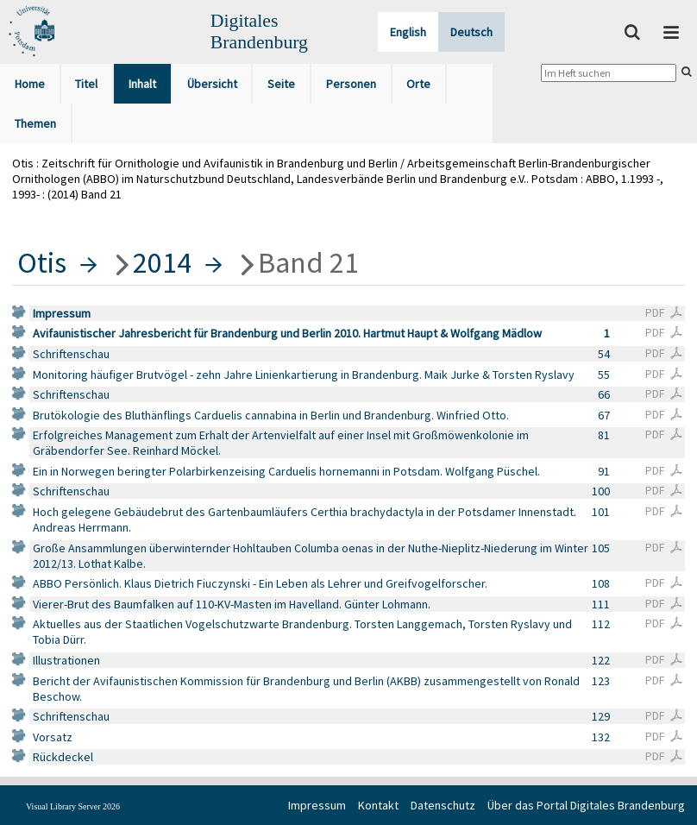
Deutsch (471, 32)
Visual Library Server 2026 (73, 806)
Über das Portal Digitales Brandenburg (586, 805)
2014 (162, 262)
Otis (41, 262)
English (408, 32)
